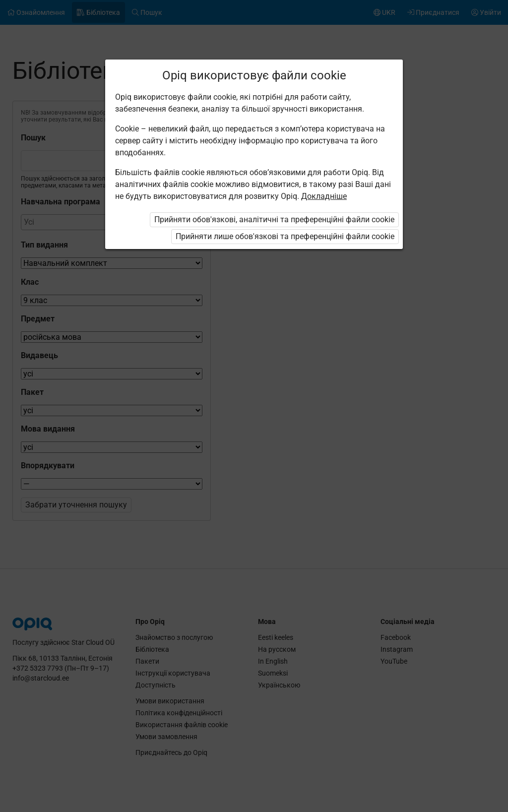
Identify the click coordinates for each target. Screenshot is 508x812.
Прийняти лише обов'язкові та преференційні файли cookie (285, 236)
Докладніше (324, 196)
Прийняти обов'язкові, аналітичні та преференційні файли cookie (274, 219)
